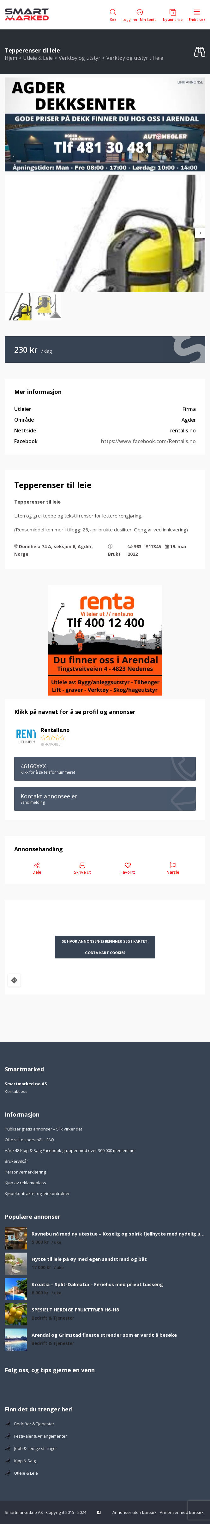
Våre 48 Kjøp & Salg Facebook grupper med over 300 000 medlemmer (70, 1150)
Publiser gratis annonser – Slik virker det (43, 1129)
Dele (37, 869)
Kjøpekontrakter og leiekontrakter (37, 1193)
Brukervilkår (16, 1161)
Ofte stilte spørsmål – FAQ (29, 1140)
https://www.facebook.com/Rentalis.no (148, 441)
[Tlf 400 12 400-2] (105, 640)
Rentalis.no (55, 730)
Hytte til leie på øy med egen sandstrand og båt (89, 1259)
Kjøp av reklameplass (25, 1183)
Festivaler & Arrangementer (36, 1436)
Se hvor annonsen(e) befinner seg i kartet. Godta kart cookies (105, 947)
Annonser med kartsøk (182, 1512)
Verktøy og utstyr (79, 57)
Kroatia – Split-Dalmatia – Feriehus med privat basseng (97, 1284)
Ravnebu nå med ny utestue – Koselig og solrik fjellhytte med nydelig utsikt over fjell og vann (118, 1234)
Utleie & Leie (38, 57)
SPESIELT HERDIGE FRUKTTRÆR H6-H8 (75, 1310)
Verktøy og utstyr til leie (134, 57)
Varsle (173, 869)
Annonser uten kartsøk (134, 1512)
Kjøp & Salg (20, 1461)
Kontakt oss (16, 1091)
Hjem (11, 57)
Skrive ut (82, 869)
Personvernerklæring (25, 1172)
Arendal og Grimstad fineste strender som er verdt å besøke (104, 1335)
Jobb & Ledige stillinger (31, 1448)
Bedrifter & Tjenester (29, 1424)
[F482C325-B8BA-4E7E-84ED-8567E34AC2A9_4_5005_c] (105, 124)
